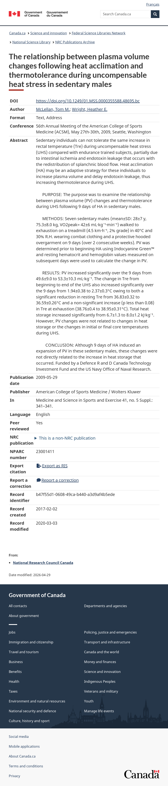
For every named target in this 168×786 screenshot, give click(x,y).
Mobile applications (24, 746)
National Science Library (31, 42)
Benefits (15, 671)
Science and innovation (48, 33)
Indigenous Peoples (99, 681)
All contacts (18, 606)
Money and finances (100, 662)
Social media (19, 736)
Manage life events (99, 711)
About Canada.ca (22, 756)
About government (24, 615)
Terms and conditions (26, 766)
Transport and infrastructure (107, 642)
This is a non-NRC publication (67, 438)
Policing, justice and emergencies (110, 632)
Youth (89, 701)
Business (16, 662)
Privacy (14, 776)
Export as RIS (52, 466)
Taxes (13, 691)
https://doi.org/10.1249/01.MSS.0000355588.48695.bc (88, 101)
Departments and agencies (105, 606)
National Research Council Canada (43, 562)
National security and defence (32, 711)
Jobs (12, 632)
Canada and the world (101, 652)
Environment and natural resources (37, 701)
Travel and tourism (24, 652)
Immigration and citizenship (31, 642)
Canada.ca (17, 33)
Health (14, 681)
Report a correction (58, 480)
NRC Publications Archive (75, 42)
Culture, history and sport (29, 721)
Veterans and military (101, 691)
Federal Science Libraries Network (99, 33)
